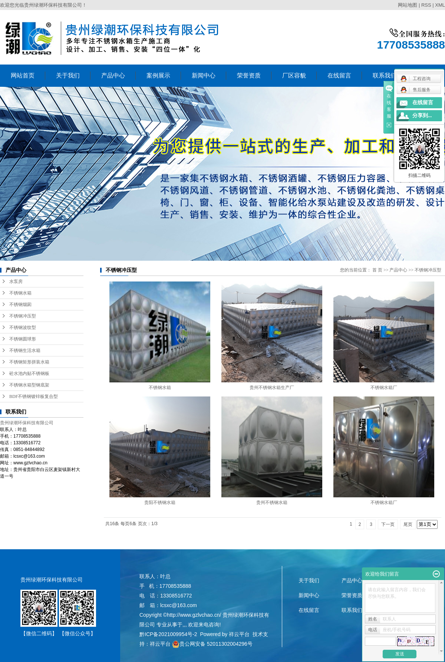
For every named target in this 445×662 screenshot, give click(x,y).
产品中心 (113, 75)
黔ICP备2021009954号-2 (168, 634)
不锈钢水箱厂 (383, 387)
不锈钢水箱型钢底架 (29, 385)
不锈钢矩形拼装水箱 (29, 362)
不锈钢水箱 (20, 293)
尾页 (407, 524)
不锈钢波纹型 (22, 327)
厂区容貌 (294, 75)
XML (440, 5)
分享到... (422, 115)
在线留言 (339, 75)
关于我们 (68, 75)
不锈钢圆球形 (22, 339)
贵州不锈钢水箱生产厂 (272, 387)
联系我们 (352, 610)
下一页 (388, 524)
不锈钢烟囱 (20, 304)
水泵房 (16, 281)
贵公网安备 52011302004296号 (212, 644)
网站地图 (407, 5)
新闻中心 (203, 75)
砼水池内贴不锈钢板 (29, 373)
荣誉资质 (249, 75)
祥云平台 (239, 634)
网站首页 (22, 75)
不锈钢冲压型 (22, 316)
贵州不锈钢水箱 (271, 502)
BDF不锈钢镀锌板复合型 (33, 396)
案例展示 (158, 75)
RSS (426, 5)
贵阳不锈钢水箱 (159, 502)
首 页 (377, 270)
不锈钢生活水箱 (24, 350)
